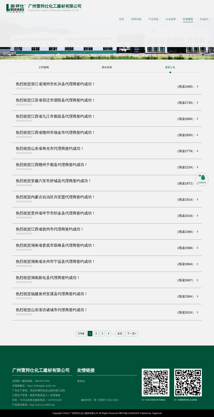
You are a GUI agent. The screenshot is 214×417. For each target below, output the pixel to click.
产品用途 (153, 19)
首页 (121, 19)
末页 (119, 333)
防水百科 (107, 70)
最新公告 (170, 70)
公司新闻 (44, 70)
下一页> (131, 333)
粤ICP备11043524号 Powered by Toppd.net (140, 413)
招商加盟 (136, 19)
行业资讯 (188, 19)
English (204, 19)
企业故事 (171, 19)
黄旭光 (81, 381)
